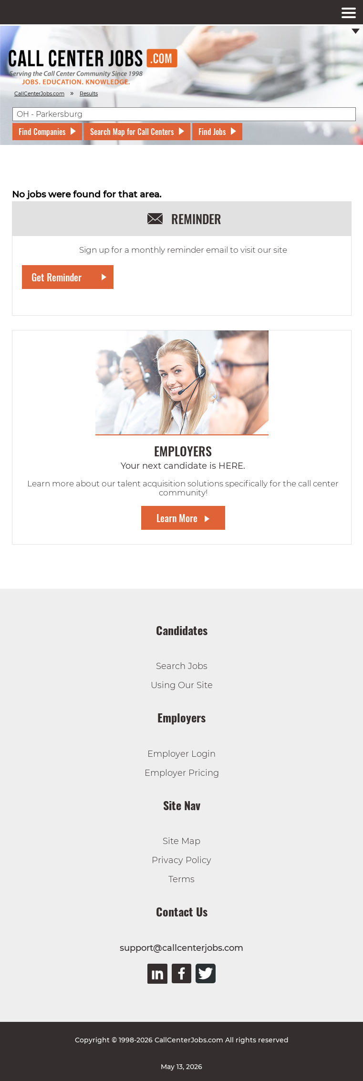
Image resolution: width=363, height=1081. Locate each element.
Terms (181, 879)
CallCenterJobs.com (39, 94)
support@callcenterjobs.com (181, 948)
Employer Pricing (182, 773)
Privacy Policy (181, 860)
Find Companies (42, 131)
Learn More (176, 518)
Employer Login (181, 754)
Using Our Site (182, 685)
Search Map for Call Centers (132, 131)
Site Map (181, 841)
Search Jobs (181, 666)
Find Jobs (212, 131)
